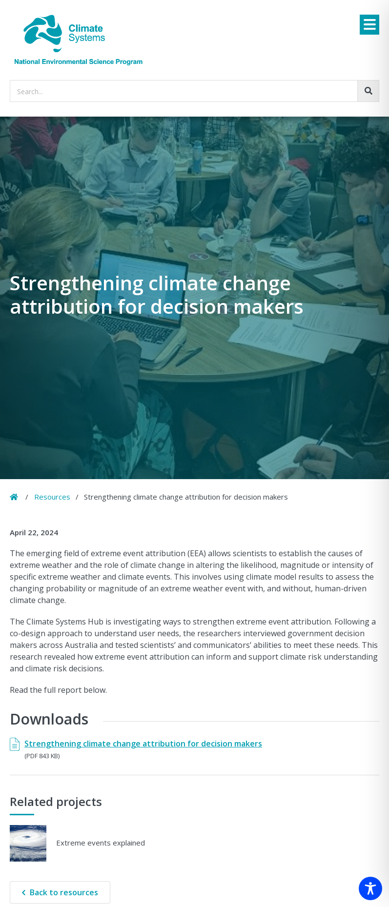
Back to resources (64, 892)
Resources (52, 497)
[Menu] (369, 25)
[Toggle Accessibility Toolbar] (370, 888)
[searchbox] (194, 91)
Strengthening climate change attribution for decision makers (143, 743)
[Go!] (368, 91)
